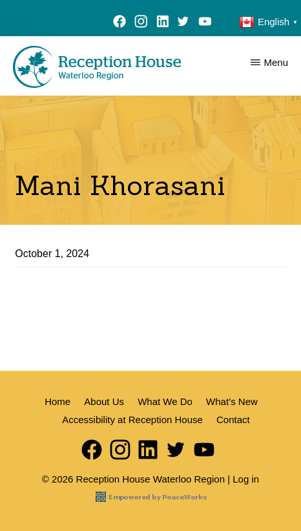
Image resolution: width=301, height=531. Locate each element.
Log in (246, 479)
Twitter (183, 23)
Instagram (141, 23)
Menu (276, 62)
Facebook (120, 23)
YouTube (207, 23)
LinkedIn (162, 23)
